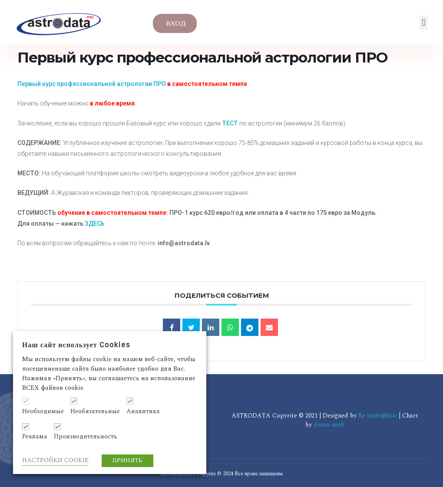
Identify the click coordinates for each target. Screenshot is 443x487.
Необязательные (95, 411)
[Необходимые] (25, 401)
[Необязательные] (73, 401)
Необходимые (43, 411)
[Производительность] (57, 426)
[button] (424, 22)
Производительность (85, 436)
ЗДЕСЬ (95, 223)
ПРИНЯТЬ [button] (127, 460)
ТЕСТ (230, 123)
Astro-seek (329, 424)
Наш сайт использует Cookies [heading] (76, 344)
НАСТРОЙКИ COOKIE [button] (55, 460)
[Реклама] (25, 426)
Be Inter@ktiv (378, 415)
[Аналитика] (129, 401)
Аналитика (143, 411)
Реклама (34, 436)
